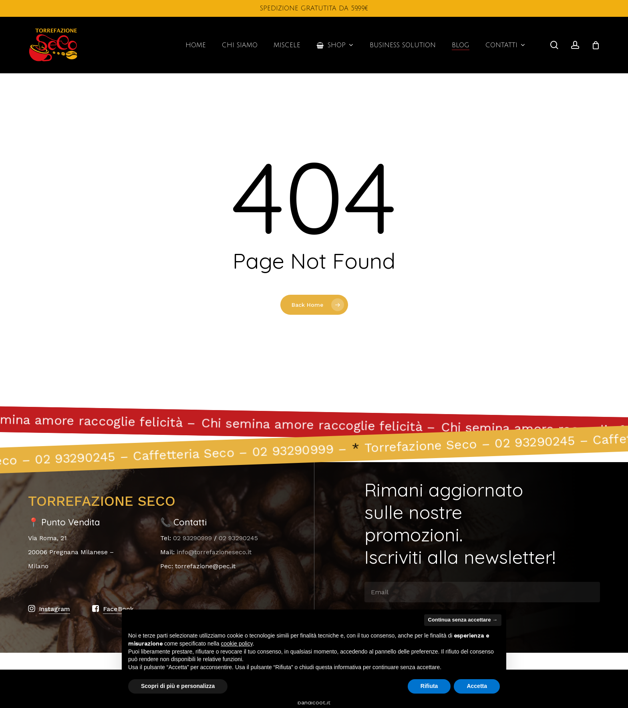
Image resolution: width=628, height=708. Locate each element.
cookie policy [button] (237, 643)
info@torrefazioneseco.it (214, 552)
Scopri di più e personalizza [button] (178, 686)
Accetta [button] (477, 686)
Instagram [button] (54, 609)
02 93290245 (238, 538)
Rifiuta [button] (429, 686)
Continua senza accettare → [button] (462, 620)
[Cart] (595, 45)
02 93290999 (192, 538)
